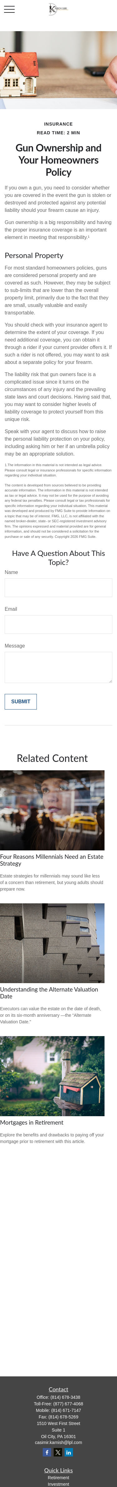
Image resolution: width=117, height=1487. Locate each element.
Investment (58, 1484)
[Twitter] (58, 1452)
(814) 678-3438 (65, 1397)
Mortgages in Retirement (31, 1122)
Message (15, 645)
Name (11, 572)
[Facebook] (47, 1452)
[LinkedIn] (69, 1452)
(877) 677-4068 (68, 1403)
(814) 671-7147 (66, 1410)
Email (11, 609)
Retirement (58, 1477)
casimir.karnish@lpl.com (58, 1442)
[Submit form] (21, 702)
